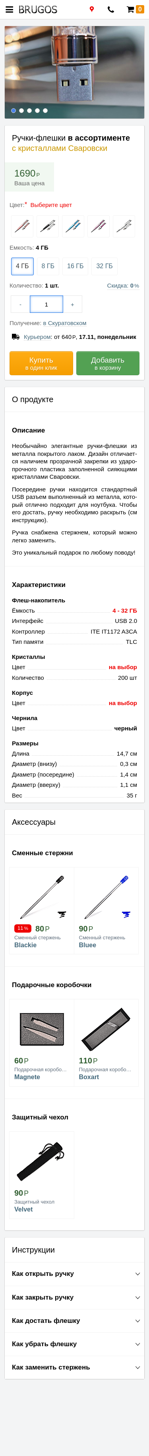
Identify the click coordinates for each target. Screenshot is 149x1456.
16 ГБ (75, 266)
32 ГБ (104, 266)
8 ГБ (48, 266)
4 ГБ (22, 266)
